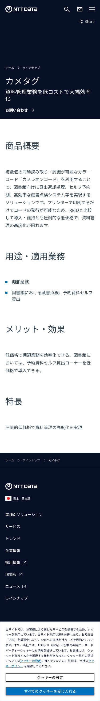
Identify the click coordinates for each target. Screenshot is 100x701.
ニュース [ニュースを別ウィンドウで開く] (12, 586)
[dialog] (50, 661)
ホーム (9, 68)
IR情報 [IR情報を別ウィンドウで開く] (11, 574)
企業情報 (12, 550)
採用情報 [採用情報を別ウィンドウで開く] (12, 562)
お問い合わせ (16, 110)
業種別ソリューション (24, 514)
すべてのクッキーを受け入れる (50, 691)
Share (87, 21)
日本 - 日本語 (17, 498)
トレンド (12, 538)
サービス (12, 526)
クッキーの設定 (50, 677)
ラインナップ (31, 68)
